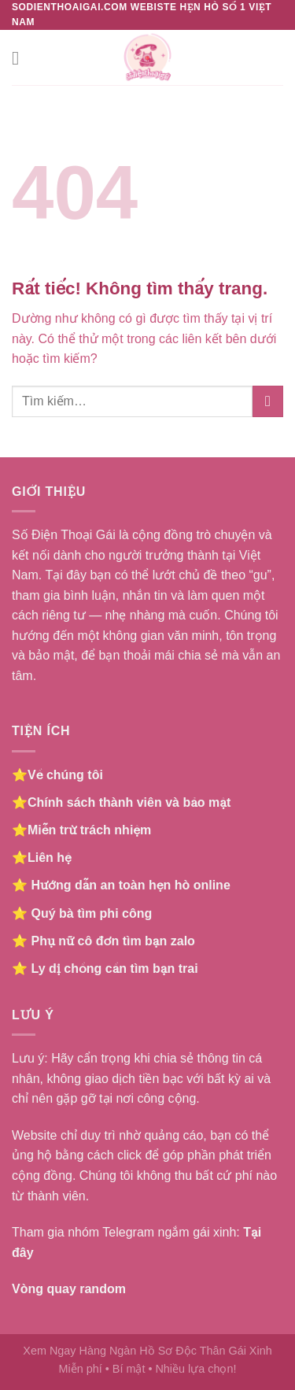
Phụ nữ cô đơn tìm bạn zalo (112, 941)
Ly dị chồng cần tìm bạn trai (114, 968)
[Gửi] (268, 401)
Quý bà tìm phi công (91, 913)
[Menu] (21, 58)
